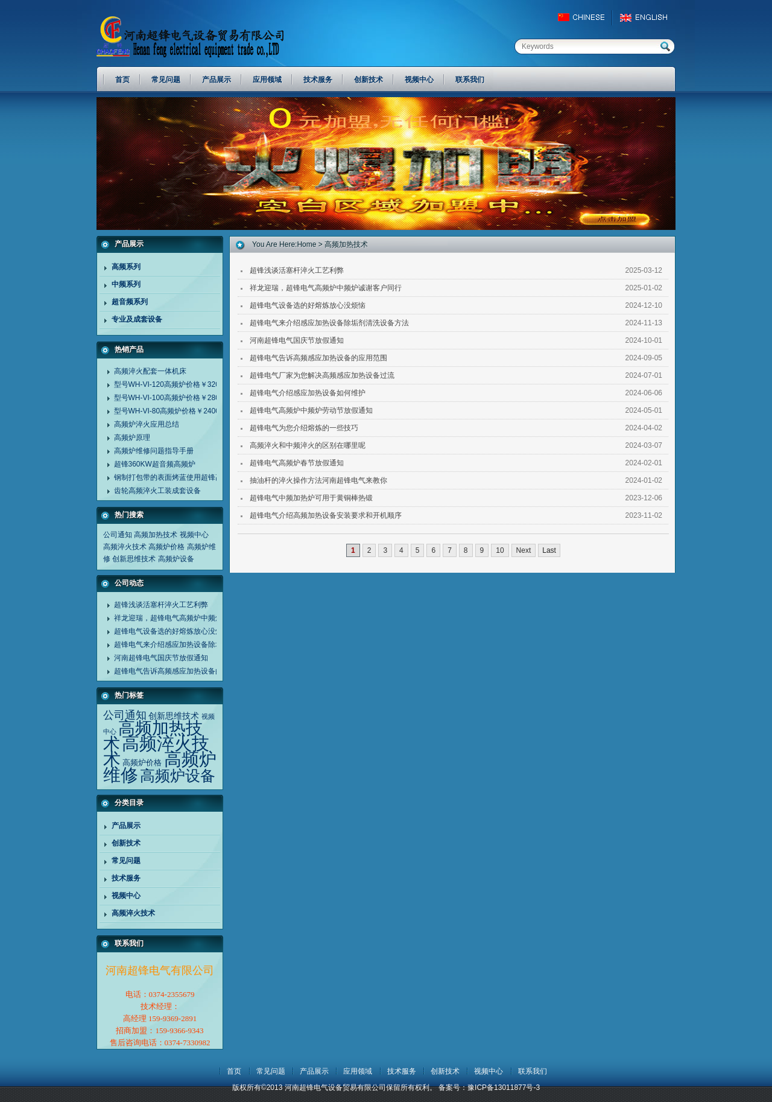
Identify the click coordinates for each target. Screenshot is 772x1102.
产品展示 (126, 825)
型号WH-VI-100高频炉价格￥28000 (171, 397)
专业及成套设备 (137, 319)
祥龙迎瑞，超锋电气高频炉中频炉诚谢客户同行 (190, 618)
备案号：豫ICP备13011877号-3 (489, 1087)
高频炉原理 (132, 437)
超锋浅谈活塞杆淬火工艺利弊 (161, 604)
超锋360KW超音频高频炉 (154, 464)
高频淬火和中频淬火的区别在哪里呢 (307, 445)
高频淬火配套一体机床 (150, 371)
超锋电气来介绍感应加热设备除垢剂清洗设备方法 (193, 644)
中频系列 (126, 284)
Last (549, 550)
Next (523, 550)
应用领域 (357, 1071)
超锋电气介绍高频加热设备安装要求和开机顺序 (326, 515)
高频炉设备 (176, 559)
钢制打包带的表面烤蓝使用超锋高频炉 (175, 477)
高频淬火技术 (125, 547)
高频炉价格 (166, 547)
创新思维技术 (134, 559)
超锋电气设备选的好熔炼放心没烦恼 (172, 631)
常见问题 (126, 860)
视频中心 (194, 534)
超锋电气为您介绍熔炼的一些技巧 (304, 428)
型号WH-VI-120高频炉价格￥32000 (171, 384)
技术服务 (126, 878)
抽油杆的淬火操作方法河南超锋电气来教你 (318, 480)
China (586, 17)
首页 (234, 1071)
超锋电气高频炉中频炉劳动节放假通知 (311, 410)
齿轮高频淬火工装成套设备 (157, 490)
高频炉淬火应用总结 (146, 424)
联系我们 (532, 1071)
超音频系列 (130, 302)
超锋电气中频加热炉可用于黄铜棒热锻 (311, 498)
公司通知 (117, 534)
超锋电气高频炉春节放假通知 (297, 463)
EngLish (646, 17)
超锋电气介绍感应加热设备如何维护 (307, 393)
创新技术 (126, 843)
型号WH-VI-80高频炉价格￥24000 (169, 411)
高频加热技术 (155, 534)
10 (500, 550)
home (306, 244)
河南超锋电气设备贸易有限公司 (202, 36)
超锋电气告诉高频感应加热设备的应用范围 (183, 671)
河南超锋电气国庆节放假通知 (161, 658)
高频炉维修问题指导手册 (154, 451)
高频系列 (126, 267)
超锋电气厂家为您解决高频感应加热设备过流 (322, 375)
